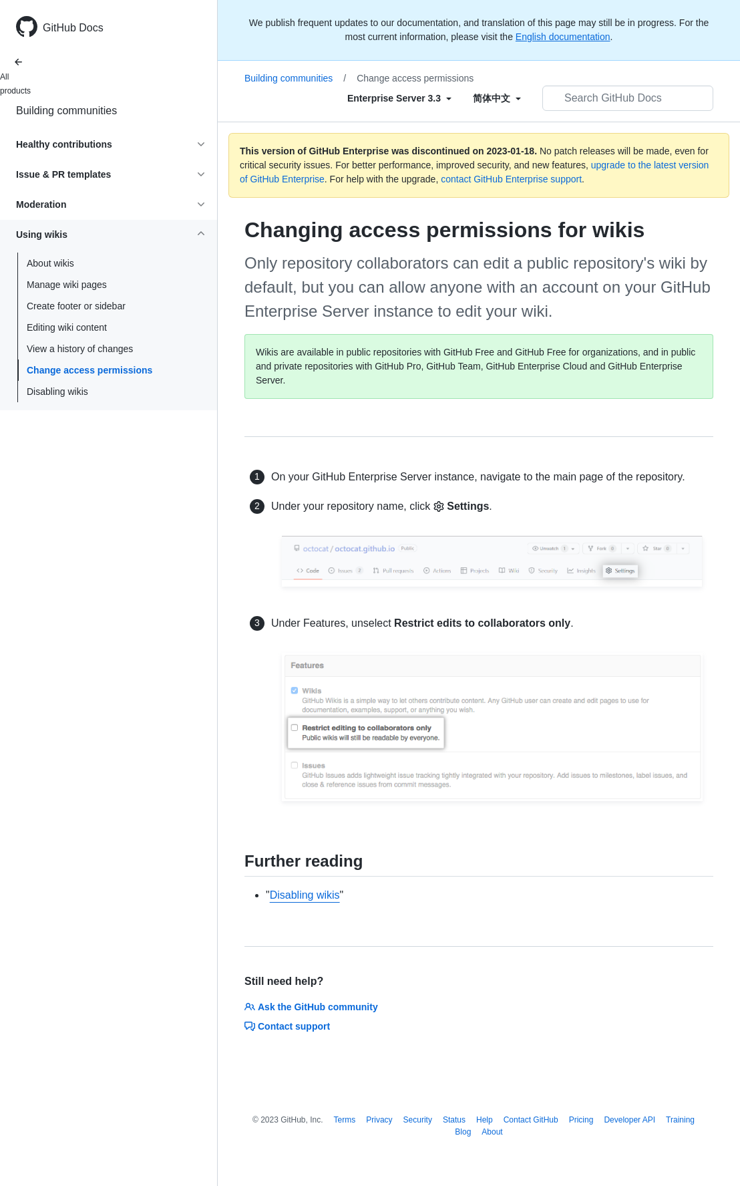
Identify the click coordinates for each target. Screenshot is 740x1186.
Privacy (379, 1120)
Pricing (581, 1120)
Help (484, 1120)
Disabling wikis (57, 391)
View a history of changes (80, 348)
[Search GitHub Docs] (627, 98)
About (492, 1132)
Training (680, 1120)
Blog (463, 1132)
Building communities (66, 110)
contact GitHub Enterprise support (511, 179)
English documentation (563, 36)
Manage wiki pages (67, 284)
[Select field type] (399, 98)
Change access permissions (89, 370)
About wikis (50, 263)
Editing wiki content (67, 327)
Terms (345, 1120)
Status (454, 1120)
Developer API (629, 1120)
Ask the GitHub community (311, 1007)
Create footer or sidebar (76, 306)
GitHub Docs (73, 27)
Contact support (287, 1026)
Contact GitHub (531, 1120)
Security (417, 1120)
